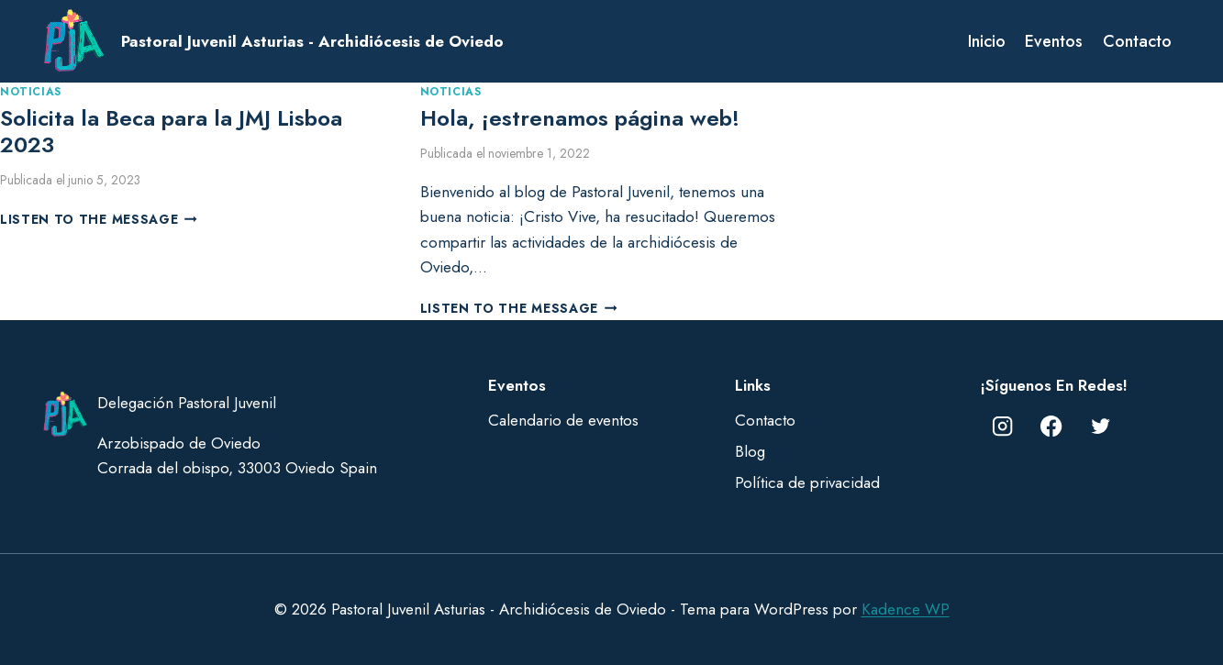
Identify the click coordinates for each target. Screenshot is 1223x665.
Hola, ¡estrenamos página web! (579, 118)
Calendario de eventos (563, 420)
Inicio (987, 41)
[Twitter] (1100, 426)
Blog (750, 451)
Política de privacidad (807, 482)
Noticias (30, 91)
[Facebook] (1051, 426)
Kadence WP (906, 609)
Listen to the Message (98, 219)
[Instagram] (1002, 426)
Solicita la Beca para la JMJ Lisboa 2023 (171, 131)
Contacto (1137, 41)
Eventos (1054, 41)
